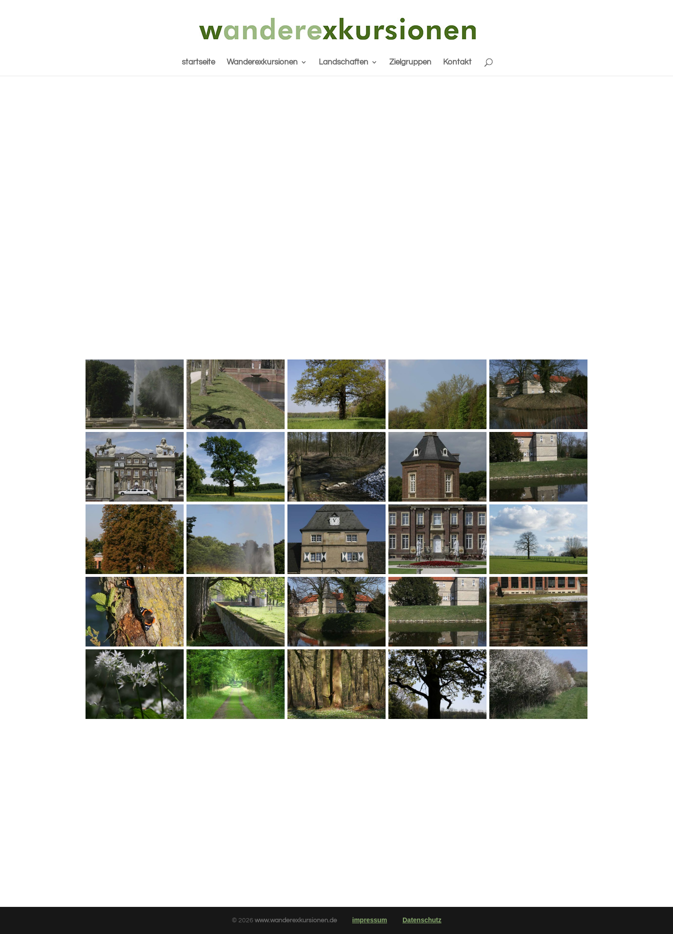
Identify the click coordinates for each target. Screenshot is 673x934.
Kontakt (457, 62)
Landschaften (343, 62)
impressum (369, 920)
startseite (198, 62)
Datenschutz (421, 920)
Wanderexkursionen (262, 62)
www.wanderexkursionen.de (296, 920)
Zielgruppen (410, 62)
